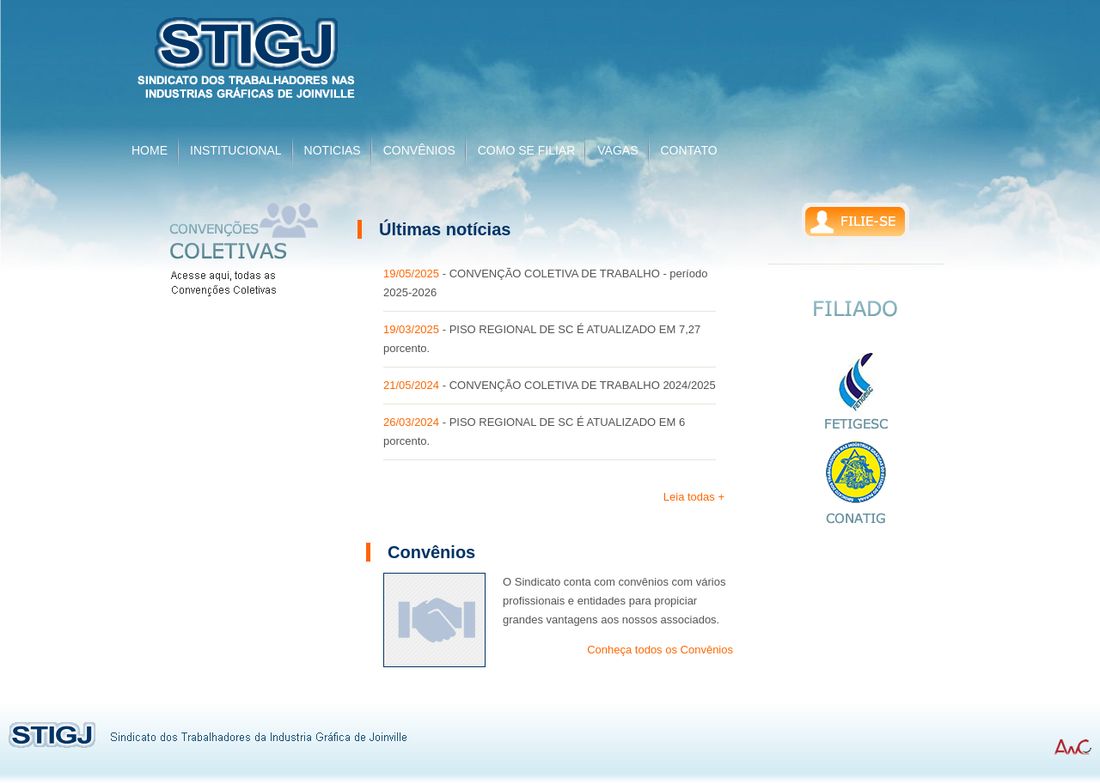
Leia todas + (693, 496)
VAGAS (617, 150)
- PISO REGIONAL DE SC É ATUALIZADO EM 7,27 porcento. (541, 339)
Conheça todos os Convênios (660, 649)
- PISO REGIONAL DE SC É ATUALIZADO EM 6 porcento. (534, 431)
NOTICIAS (332, 150)
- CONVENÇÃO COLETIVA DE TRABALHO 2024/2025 (549, 385)
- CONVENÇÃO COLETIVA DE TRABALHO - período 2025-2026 (545, 283)
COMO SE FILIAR (527, 150)
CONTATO (689, 150)
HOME (149, 150)
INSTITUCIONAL (236, 150)
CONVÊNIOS (419, 150)
